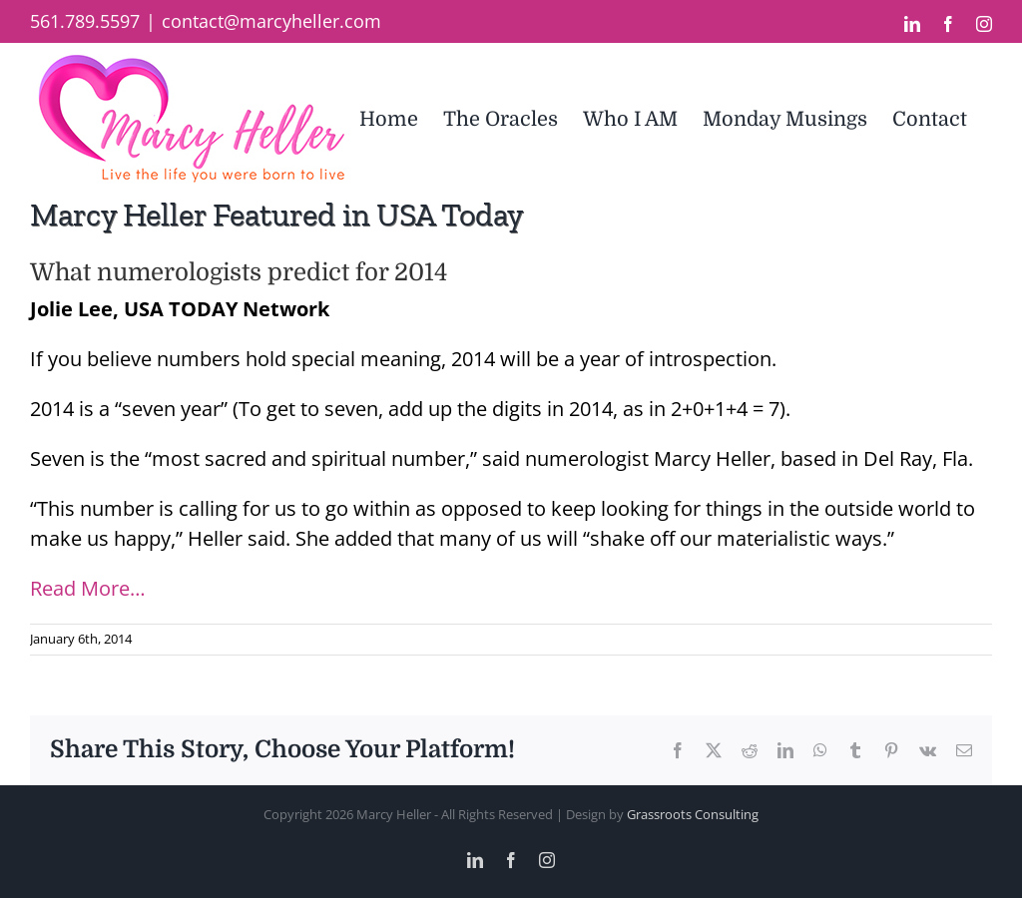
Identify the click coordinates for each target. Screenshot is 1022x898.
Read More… (88, 588)
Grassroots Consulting (693, 814)
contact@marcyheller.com (271, 21)
